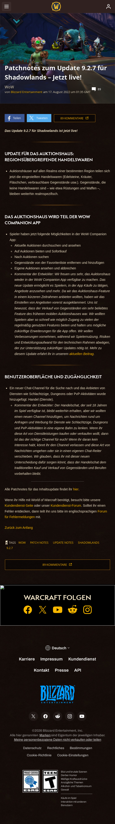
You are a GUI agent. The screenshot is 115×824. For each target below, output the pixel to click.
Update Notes (63, 542)
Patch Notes (39, 542)
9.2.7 (10, 548)
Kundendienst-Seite (19, 505)
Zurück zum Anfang (19, 527)
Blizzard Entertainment (26, 92)
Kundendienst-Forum (66, 505)
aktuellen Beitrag (81, 354)
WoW (22, 542)
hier (75, 489)
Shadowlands (88, 542)
